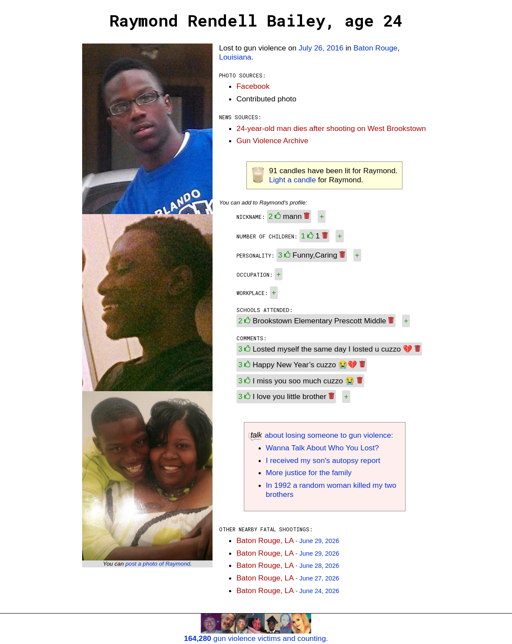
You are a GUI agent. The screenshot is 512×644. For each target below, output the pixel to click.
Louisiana (235, 57)
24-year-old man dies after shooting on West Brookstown (331, 128)
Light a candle (292, 179)
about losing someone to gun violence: (321, 435)
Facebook (252, 86)
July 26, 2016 (321, 48)
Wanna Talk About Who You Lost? (322, 447)
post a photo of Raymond (158, 563)
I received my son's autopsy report (323, 460)
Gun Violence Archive (272, 140)
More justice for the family (309, 472)
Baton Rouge (375, 48)
